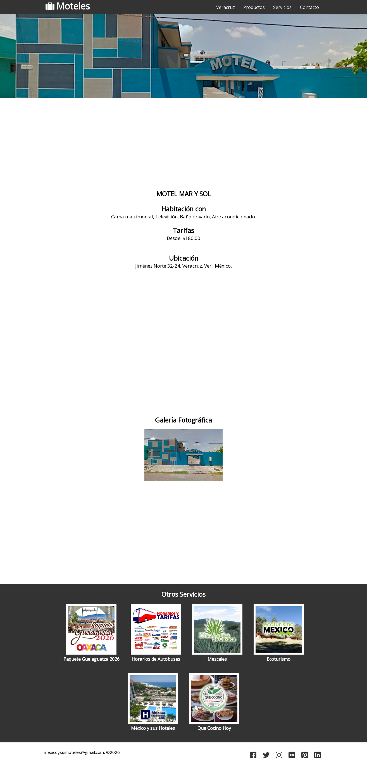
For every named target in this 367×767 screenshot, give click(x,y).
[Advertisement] (183, 144)
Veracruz (225, 7)
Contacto (309, 7)
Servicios (282, 7)
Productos (254, 7)
